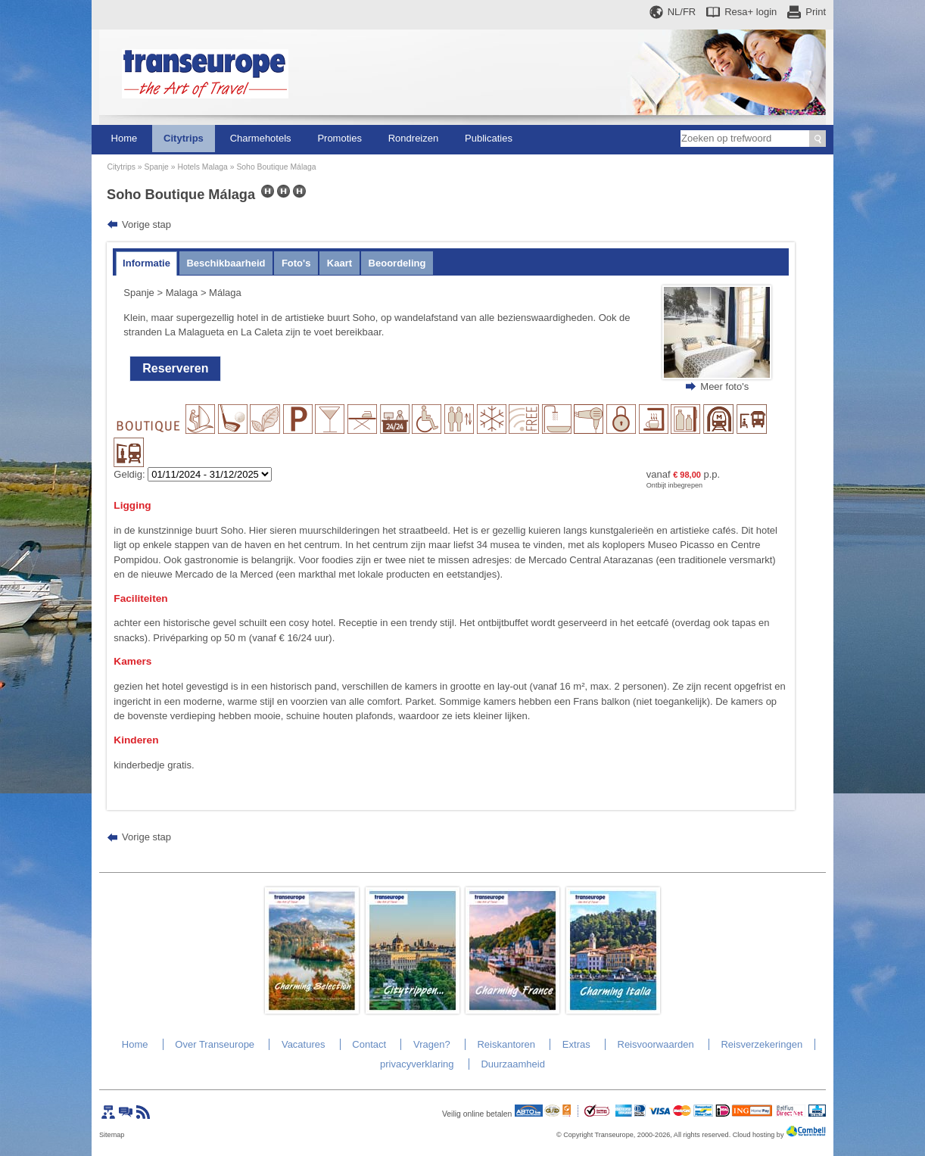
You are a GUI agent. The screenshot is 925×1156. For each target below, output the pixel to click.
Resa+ (750, 11)
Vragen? (431, 1044)
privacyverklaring (417, 1064)
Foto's (296, 263)
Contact (369, 1044)
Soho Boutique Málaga (276, 167)
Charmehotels (260, 138)
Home (124, 138)
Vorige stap (146, 224)
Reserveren (175, 368)
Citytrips (184, 138)
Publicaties (488, 138)
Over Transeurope (214, 1044)
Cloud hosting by (758, 1135)
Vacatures (303, 1044)
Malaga (182, 292)
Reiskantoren (506, 1044)
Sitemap (111, 1135)
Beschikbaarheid (225, 263)
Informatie (146, 263)
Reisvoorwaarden (656, 1044)
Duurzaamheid (513, 1064)
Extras (576, 1044)
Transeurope (614, 1135)
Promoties (339, 138)
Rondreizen (413, 138)
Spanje (156, 167)
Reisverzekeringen (761, 1044)
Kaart (339, 263)
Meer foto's (724, 386)
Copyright (578, 1135)
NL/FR (682, 11)
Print (815, 11)
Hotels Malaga (202, 167)
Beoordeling (397, 263)
